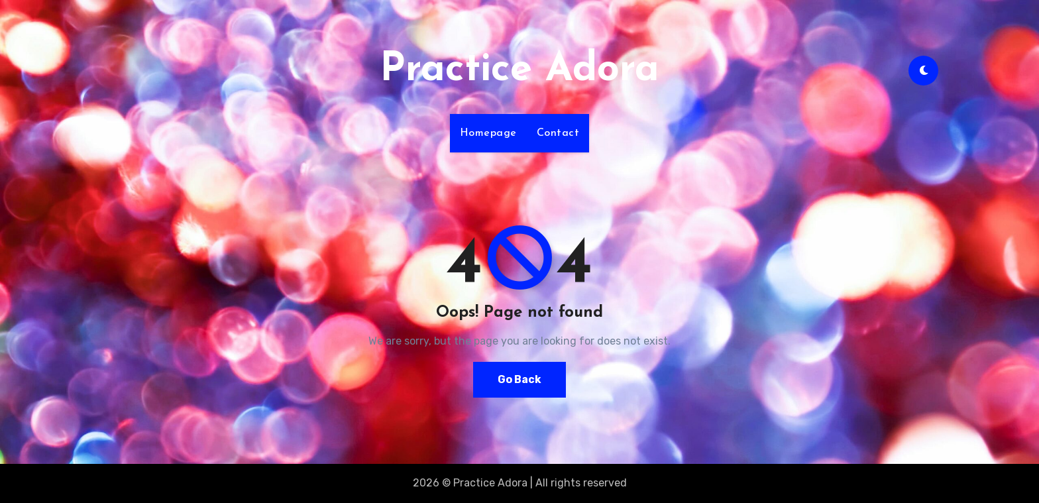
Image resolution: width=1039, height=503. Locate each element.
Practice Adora (519, 70)
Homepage (488, 133)
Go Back (519, 379)
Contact (558, 133)
